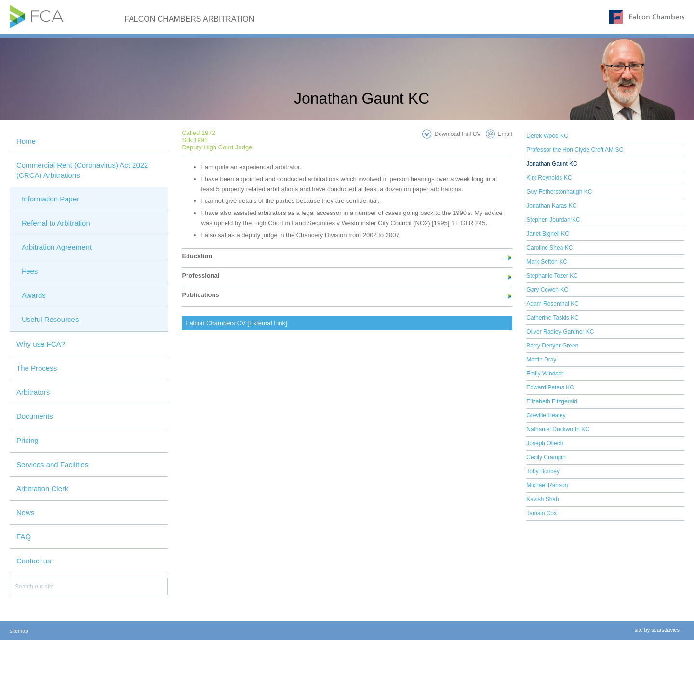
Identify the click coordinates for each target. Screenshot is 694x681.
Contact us (33, 561)
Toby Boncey (543, 471)
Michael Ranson (547, 485)
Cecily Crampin (545, 457)
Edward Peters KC (550, 387)
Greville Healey (545, 415)
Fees (30, 271)
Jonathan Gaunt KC (551, 163)
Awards (34, 295)
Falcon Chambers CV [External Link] (236, 323)
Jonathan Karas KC (551, 205)
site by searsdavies (657, 630)
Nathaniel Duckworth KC (557, 429)
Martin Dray (541, 359)
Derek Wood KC (547, 136)
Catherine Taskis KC (552, 317)
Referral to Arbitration (56, 223)
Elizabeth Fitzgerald (551, 401)
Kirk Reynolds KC (549, 177)
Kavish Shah (542, 499)
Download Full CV (457, 134)
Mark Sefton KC (546, 261)
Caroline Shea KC (549, 247)
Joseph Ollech (544, 443)
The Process (36, 368)
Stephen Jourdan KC (553, 219)
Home (26, 141)
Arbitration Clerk (42, 488)
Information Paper (50, 199)
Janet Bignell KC (547, 233)
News (25, 512)
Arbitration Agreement (57, 247)
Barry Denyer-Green (552, 345)
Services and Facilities (52, 464)
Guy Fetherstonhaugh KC (559, 191)
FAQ (23, 537)
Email (505, 134)
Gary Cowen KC (547, 289)
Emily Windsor (544, 373)
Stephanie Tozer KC (552, 275)
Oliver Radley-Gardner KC (560, 331)
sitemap (19, 631)
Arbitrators (33, 392)
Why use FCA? (40, 344)
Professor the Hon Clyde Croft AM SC (574, 150)
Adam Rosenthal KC (552, 303)
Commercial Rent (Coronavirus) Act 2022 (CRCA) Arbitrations (82, 170)
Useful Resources (50, 319)
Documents (34, 416)
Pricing (27, 440)
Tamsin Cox (541, 513)
